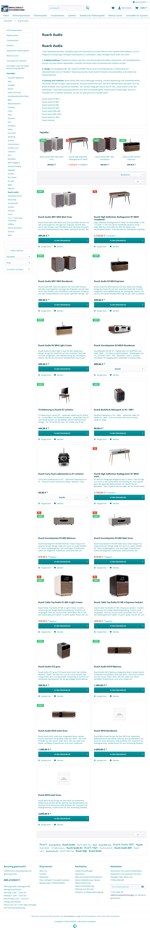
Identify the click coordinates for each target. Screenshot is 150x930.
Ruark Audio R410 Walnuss (107, 666)
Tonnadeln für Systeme (16, 61)
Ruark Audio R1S (52, 851)
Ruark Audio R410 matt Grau (53, 730)
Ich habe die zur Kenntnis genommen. (128, 895)
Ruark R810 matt (105, 845)
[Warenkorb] (141, 8)
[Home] (6, 15)
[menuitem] (69, 9)
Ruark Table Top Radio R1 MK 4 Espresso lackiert (118, 602)
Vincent (11, 231)
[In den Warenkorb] (63, 240)
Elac (9, 122)
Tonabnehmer (12, 40)
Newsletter (44, 877)
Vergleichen (44, 246)
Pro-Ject (11, 181)
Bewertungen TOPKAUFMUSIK (52, 883)
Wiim (10, 235)
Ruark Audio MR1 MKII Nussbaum (104, 158)
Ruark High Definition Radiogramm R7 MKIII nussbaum (78, 158)
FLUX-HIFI (12, 133)
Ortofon (11, 174)
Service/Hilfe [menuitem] (139, 2)
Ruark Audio (13, 192)
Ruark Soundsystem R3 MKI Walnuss (56, 538)
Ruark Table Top (84, 845)
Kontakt (42, 874)
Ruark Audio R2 (75, 847)
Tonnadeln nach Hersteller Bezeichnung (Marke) (17, 67)
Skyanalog (12, 199)
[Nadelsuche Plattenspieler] (92, 15)
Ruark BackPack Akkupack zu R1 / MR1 (114, 409)
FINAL (10, 129)
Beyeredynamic (14, 103)
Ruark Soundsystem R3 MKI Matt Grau (113, 538)
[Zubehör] (72, 15)
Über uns (43, 871)
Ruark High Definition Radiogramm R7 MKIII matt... (116, 475)
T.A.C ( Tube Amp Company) (15, 219)
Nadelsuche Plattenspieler (17, 50)
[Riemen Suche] (115, 15)
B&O (10, 100)
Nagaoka (11, 170)
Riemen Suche (12, 55)
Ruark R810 (45, 848)
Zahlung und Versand (84, 889)
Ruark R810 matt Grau (49, 795)
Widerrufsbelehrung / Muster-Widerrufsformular (88, 881)
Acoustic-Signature (16, 78)
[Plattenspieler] (40, 15)
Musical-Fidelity (14, 166)
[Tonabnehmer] (57, 15)
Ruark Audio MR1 (124, 844)
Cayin (10, 111)
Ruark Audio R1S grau (49, 666)
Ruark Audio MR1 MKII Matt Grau (51, 158)
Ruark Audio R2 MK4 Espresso (131, 158)
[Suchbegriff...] (69, 8)
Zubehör (10, 45)
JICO (9, 155)
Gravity (11, 140)
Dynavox (11, 118)
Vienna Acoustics (15, 228)
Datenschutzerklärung (84, 886)
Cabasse (11, 107)
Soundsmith (13, 203)
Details (129, 368)
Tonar (10, 214)
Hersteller (10, 73)
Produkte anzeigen (18, 269)
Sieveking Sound (15, 196)
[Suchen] (87, 8)
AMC (10, 81)
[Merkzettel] (113, 8)
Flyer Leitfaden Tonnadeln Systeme (54, 880)
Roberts (11, 188)
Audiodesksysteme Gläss (18, 96)
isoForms (11, 151)
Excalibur (12, 126)
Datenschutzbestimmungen (122, 895)
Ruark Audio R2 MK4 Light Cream (55, 345)
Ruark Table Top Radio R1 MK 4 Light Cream (60, 602)
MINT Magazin (14, 162)
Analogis (11, 85)
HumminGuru (13, 144)
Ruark (44, 844)
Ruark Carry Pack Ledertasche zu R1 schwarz (61, 474)
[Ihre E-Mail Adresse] (125, 886)
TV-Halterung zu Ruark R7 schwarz (55, 409)
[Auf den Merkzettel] (58, 246)
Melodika (12, 159)
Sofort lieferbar (16, 250)
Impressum (80, 874)
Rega (10, 185)
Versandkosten (69, 916)
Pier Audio (12, 177)
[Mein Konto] (125, 8)
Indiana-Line (13, 148)
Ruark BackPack (55, 845)
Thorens (11, 210)
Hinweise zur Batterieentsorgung (89, 892)
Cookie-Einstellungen (84, 871)
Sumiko (11, 207)
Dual (10, 114)
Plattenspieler (12, 35)
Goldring (11, 137)
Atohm (10, 89)
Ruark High (91, 847)
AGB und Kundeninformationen (88, 877)
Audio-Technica (14, 92)
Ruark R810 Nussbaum (105, 730)
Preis (9, 263)
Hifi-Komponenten (14, 30)
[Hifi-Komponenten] (21, 15)
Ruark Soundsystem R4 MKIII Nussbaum (114, 345)
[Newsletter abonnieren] (142, 886)
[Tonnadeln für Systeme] (137, 15)
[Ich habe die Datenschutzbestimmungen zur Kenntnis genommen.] (111, 892)
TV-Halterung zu (58, 848)
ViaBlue (11, 224)
